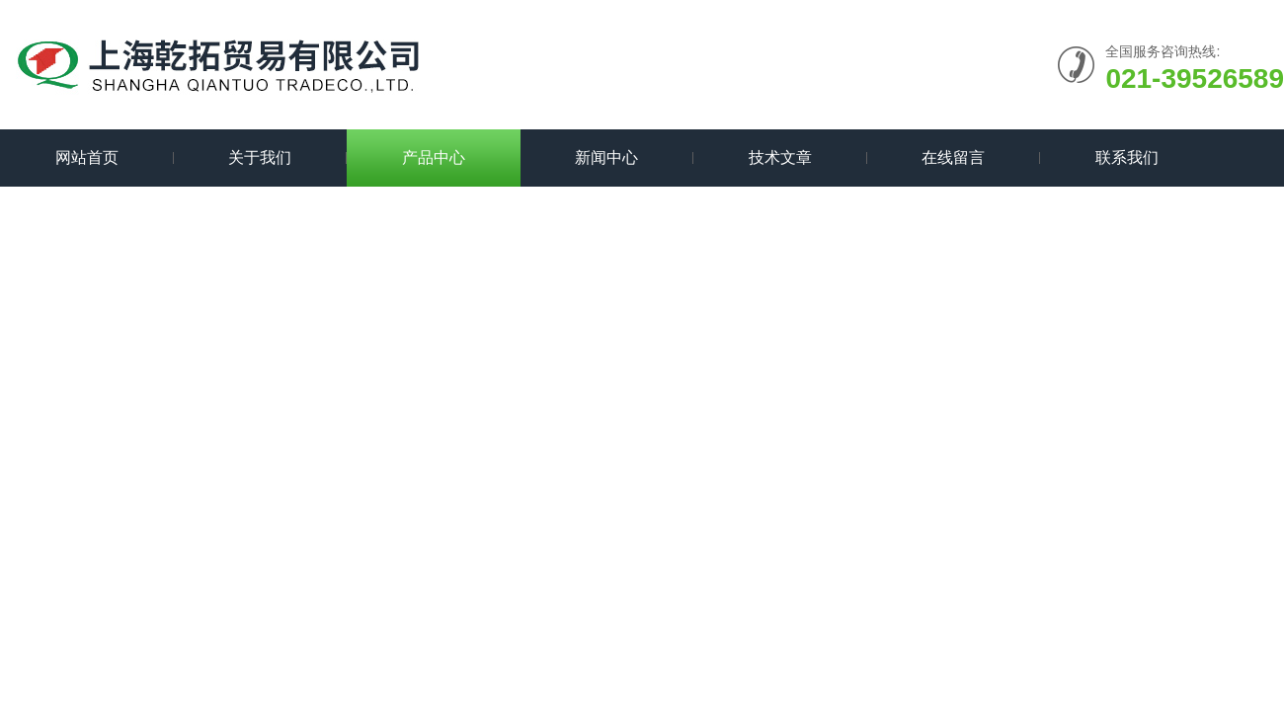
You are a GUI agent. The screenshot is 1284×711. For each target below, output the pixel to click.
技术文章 (780, 157)
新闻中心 (606, 157)
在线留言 (953, 157)
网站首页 (87, 157)
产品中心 (433, 157)
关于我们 (259, 157)
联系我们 (1127, 157)
